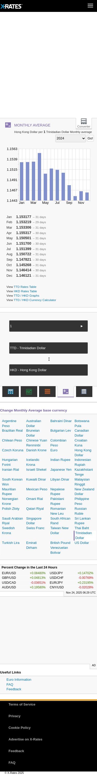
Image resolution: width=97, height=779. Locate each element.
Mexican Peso (36, 489)
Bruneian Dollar (33, 433)
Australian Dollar (33, 423)
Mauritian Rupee (9, 491)
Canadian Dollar (81, 433)
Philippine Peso (81, 501)
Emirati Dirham (31, 545)
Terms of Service (22, 704)
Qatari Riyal (35, 509)
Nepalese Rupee (57, 491)
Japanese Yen (61, 469)
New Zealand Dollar (84, 491)
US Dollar (81, 543)
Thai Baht (81, 528)
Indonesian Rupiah (82, 462)
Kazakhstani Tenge (83, 472)
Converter (83, 126)
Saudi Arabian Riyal (12, 520)
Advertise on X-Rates (25, 739)
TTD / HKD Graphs (26, 295)
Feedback (13, 689)
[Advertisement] (48, 66)
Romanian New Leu (58, 511)
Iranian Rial (10, 469)
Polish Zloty (10, 509)
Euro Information (18, 679)
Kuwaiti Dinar (36, 479)
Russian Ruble (80, 511)
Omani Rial (34, 499)
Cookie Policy (20, 728)
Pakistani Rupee (57, 501)
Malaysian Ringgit (82, 481)
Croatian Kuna (80, 442)
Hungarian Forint (10, 462)
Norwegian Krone (10, 501)
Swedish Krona (8, 530)
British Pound (60, 543)
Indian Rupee (60, 460)
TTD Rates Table (25, 286)
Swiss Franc (35, 528)
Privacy (14, 716)
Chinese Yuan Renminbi (36, 442)
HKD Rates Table (25, 291)
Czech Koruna (12, 450)
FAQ (9, 684)
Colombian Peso (58, 442)
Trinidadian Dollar (83, 535)
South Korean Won (12, 481)
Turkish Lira (10, 543)
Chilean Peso (12, 440)
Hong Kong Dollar (82, 452)
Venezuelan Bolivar (59, 550)
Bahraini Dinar (61, 421)
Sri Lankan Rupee (82, 520)
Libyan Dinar (59, 479)
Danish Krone (36, 450)
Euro (53, 450)
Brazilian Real (12, 430)
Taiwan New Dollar (59, 530)
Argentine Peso (9, 423)
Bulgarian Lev (60, 430)
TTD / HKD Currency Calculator (35, 300)
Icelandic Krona (32, 462)
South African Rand (60, 520)
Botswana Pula (81, 423)
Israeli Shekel (36, 469)
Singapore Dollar (33, 520)
